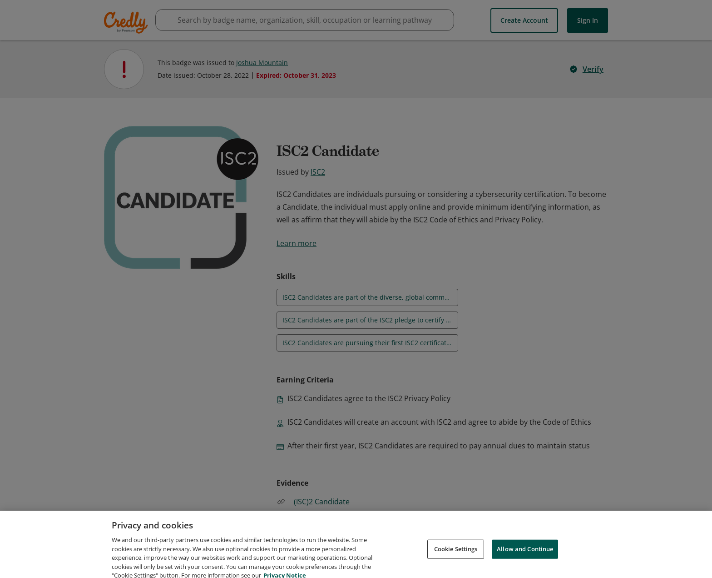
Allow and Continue (525, 559)
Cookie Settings (456, 559)
